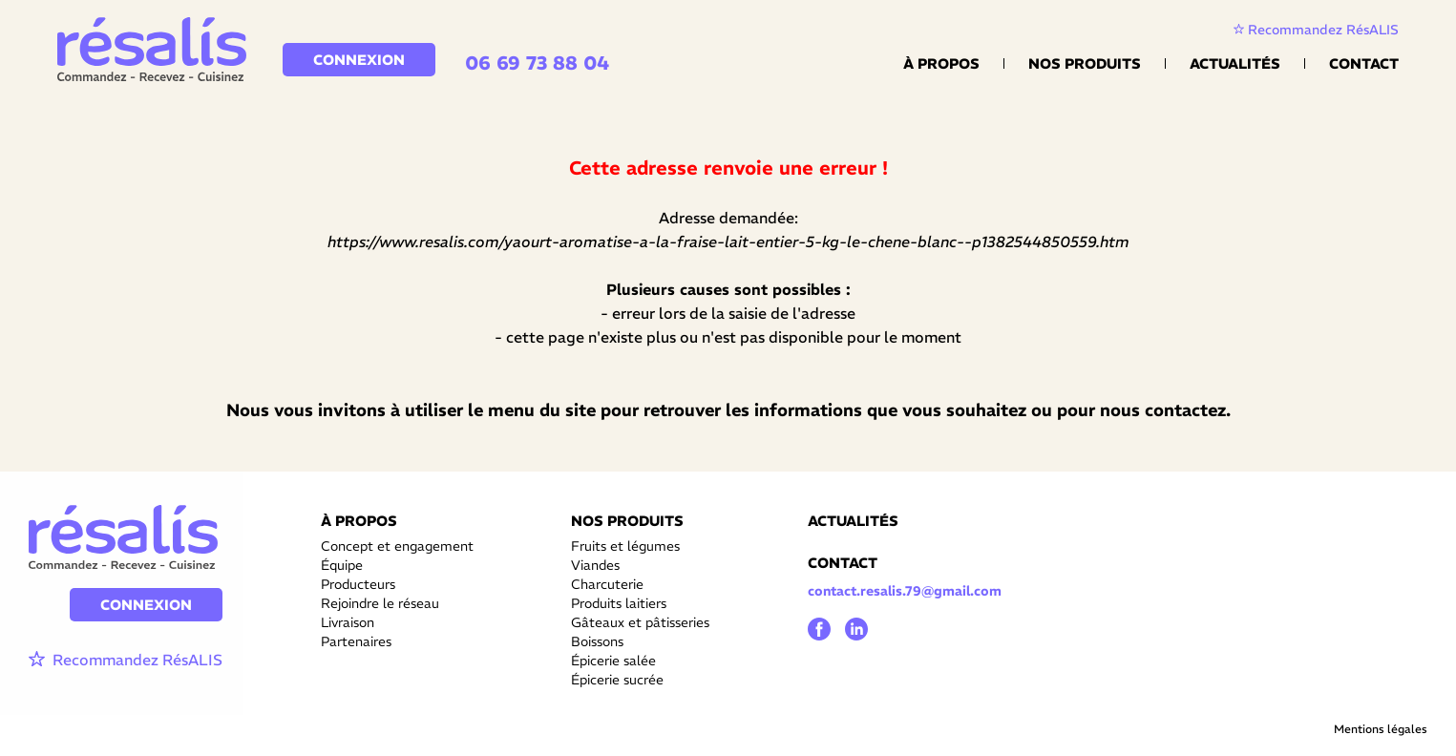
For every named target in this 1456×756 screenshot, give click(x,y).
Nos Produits (1084, 63)
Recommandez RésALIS (1316, 29)
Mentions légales (1380, 729)
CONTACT (842, 563)
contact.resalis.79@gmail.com (905, 590)
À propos (941, 63)
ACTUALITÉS (853, 521)
